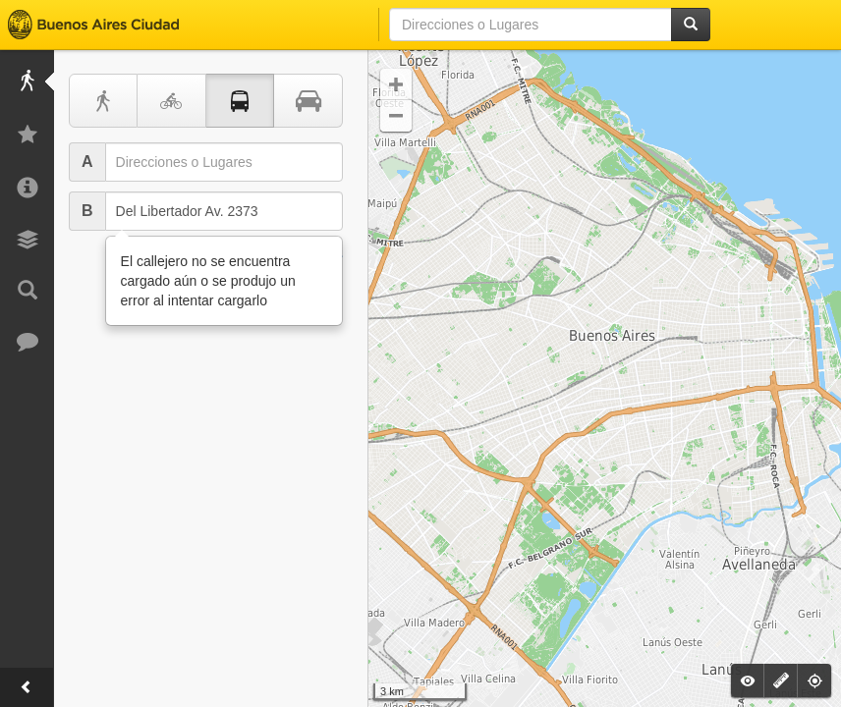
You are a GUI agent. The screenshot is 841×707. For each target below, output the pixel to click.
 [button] (396, 116)
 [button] (396, 84)
